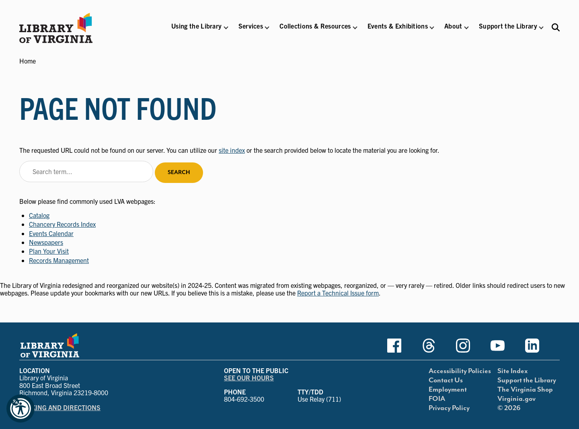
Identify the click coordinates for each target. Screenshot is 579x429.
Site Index (512, 371)
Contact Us (446, 380)
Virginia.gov (516, 399)
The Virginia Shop (525, 390)
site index (232, 150)
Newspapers (46, 242)
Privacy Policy (449, 408)
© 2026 (509, 408)
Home (27, 61)
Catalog (39, 215)
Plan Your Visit (49, 251)
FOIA (437, 399)
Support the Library (526, 380)
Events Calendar (51, 233)
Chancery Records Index (62, 224)
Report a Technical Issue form (338, 293)
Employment (448, 390)
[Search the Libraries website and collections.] (556, 27)
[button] (196, 31)
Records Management (59, 260)
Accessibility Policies (460, 371)
